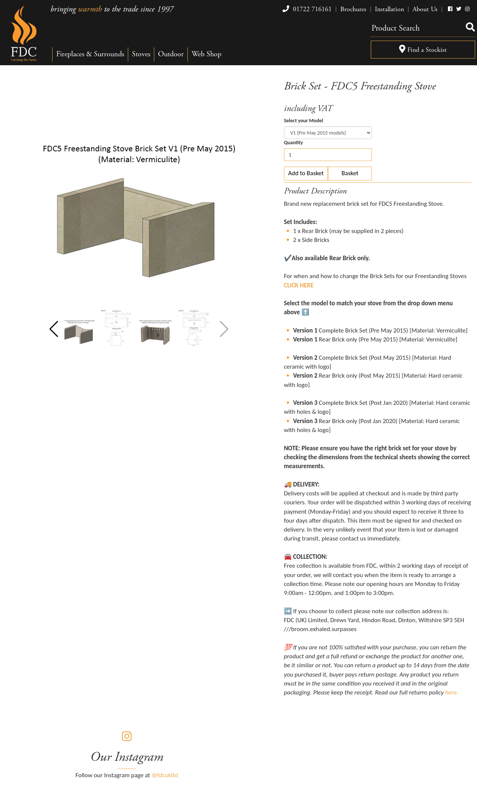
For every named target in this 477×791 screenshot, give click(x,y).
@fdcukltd (165, 775)
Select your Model (303, 120)
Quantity (293, 142)
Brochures (353, 9)
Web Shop (206, 54)
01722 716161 (306, 9)
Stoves (141, 54)
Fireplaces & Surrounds (90, 54)
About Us (425, 9)
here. (451, 692)
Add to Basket (305, 173)
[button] (54, 329)
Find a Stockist (423, 49)
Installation (389, 9)
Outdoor (171, 54)
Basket (350, 173)
